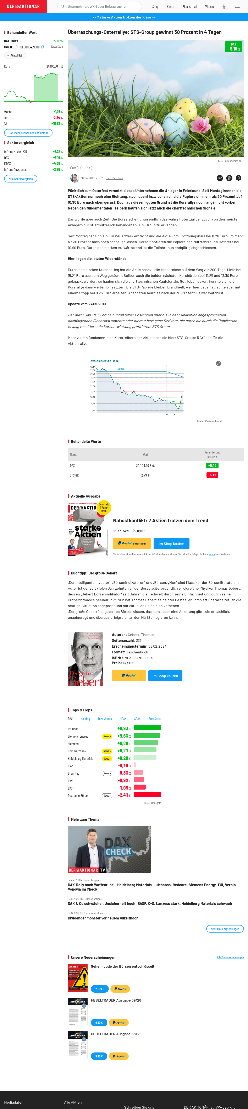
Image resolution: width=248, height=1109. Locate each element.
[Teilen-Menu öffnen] (220, 178)
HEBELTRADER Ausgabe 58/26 (116, 1033)
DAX (74, 168)
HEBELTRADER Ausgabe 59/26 (116, 1000)
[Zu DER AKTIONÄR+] (189, 6)
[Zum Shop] (155, 6)
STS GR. (86, 168)
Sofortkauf (132, 543)
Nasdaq (85, 718)
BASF (71, 788)
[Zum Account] (170, 6)
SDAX (137, 718)
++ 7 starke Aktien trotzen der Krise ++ (124, 17)
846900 (10, 46)
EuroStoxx (155, 718)
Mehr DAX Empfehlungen (225, 929)
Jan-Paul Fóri (114, 178)
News (107, 736)
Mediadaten (13, 1102)
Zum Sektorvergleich (21, 179)
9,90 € (99, 1022)
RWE (70, 781)
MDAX (123, 718)
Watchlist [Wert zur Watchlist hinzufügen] (16, 55)
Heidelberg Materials (80, 758)
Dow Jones (105, 718)
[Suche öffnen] (62, 6)
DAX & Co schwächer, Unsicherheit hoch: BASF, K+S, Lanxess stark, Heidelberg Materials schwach (150, 903)
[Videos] (209, 6)
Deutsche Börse (78, 795)
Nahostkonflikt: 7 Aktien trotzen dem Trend (160, 520)
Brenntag (73, 773)
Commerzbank (77, 751)
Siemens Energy (78, 736)
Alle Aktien (73, 1102)
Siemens (73, 744)
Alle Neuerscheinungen (230, 957)
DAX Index (11, 41)
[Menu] (237, 6)
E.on (70, 766)
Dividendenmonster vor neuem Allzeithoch (103, 918)
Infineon (73, 729)
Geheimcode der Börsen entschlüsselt (122, 966)
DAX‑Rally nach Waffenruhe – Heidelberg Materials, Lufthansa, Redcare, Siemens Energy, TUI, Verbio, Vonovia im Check (152, 887)
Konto (212, 554)
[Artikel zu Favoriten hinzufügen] (238, 178)
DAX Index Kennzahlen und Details (28, 133)
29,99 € (99, 989)
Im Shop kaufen (171, 543)
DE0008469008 (32, 46)
